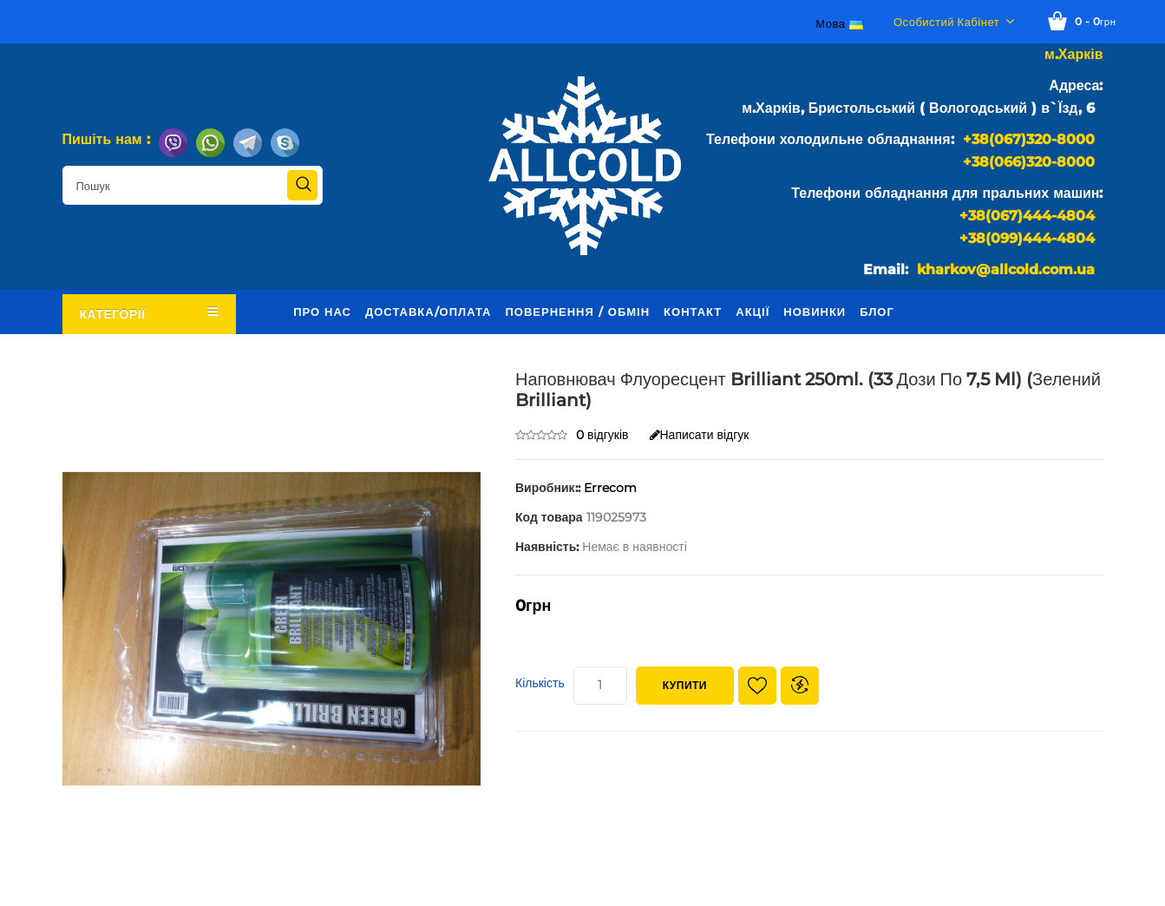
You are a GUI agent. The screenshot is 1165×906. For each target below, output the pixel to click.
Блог (877, 311)
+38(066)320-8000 (1029, 162)
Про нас (322, 311)
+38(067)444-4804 (1027, 215)
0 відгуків (602, 435)
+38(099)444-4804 (1027, 238)
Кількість (540, 683)
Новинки (814, 311)
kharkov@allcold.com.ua (1006, 269)
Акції (752, 311)
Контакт (693, 311)
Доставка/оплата (428, 311)
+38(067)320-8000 (1029, 139)
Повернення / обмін (577, 311)
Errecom (610, 488)
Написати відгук (699, 435)
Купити (685, 685)
